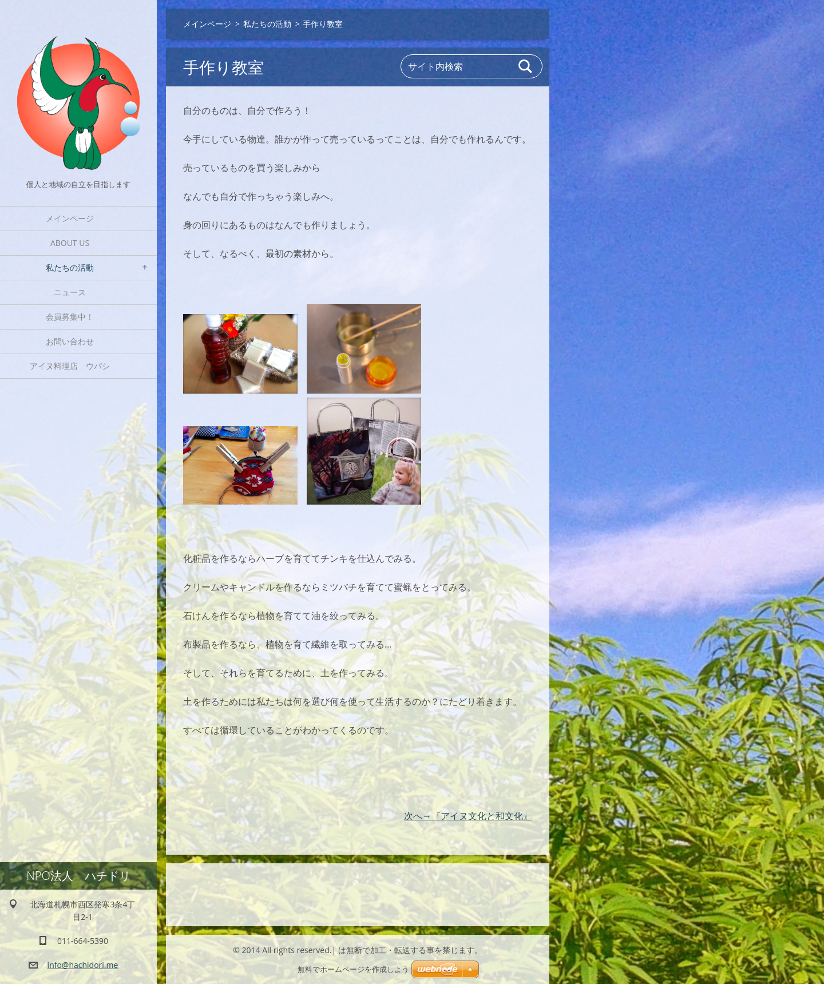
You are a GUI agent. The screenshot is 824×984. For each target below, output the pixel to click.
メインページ (70, 218)
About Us (69, 242)
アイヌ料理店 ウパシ (74, 365)
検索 (525, 66)
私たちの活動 (70, 267)
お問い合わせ (70, 341)
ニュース (70, 292)
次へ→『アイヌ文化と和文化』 (468, 816)
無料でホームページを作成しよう (353, 969)
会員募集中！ (70, 316)
